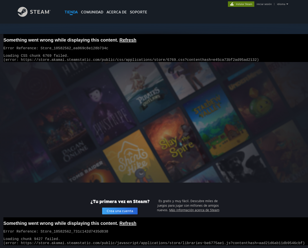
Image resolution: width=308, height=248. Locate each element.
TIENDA (71, 12)
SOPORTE (138, 12)
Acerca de (116, 12)
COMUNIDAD (92, 12)
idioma (281, 4)
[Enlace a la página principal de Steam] (38, 15)
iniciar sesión (264, 4)
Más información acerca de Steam (194, 210)
